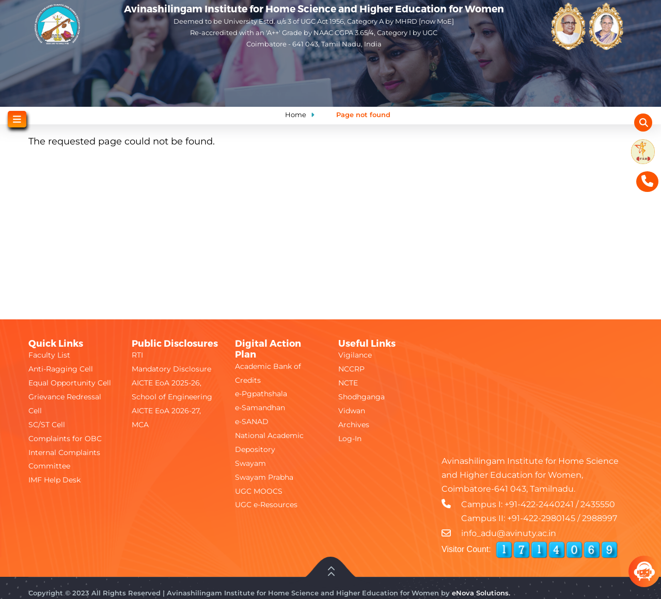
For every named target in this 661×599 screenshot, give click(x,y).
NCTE (348, 382)
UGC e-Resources (266, 504)
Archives (353, 424)
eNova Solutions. (481, 593)
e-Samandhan (260, 407)
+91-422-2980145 (541, 518)
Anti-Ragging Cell (60, 369)
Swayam (250, 463)
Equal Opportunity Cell (69, 382)
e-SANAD (252, 421)
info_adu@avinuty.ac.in (508, 533)
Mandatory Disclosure (171, 369)
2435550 (597, 504)
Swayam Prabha (264, 477)
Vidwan (351, 410)
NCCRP (351, 369)
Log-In (349, 438)
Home (295, 114)
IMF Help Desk (54, 479)
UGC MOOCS (258, 491)
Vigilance (355, 355)
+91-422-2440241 (539, 504)
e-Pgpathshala (261, 393)
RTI (137, 355)
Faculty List (49, 355)
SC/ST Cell (46, 424)
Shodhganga (361, 396)
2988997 (599, 518)
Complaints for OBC (65, 438)
